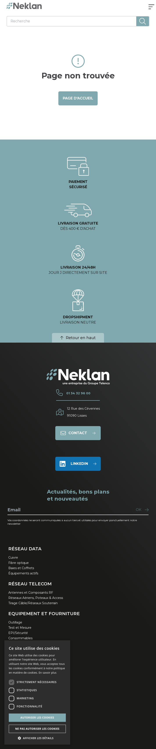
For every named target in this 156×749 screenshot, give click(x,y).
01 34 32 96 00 (78, 393)
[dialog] (37, 692)
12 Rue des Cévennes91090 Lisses (83, 412)
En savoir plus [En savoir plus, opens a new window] (47, 673)
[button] (37, 738)
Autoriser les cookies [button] (37, 717)
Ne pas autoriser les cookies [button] (37, 729)
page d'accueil (78, 98)
